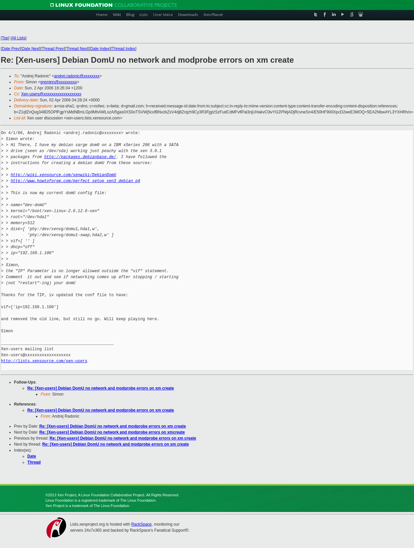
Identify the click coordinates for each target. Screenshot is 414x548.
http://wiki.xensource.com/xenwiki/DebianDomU (63, 175)
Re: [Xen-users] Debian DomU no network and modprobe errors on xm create (100, 388)
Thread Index (124, 48)
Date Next (30, 48)
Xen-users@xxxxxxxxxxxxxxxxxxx (51, 94)
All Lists (18, 38)
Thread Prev (53, 48)
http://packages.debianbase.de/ (80, 157)
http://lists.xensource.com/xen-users (44, 361)
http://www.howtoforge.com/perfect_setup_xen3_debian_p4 (75, 181)
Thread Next (77, 48)
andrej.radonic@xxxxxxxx (77, 76)
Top (5, 38)
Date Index (100, 48)
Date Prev (10, 48)
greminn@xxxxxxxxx (58, 82)
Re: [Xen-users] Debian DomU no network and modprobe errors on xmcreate (112, 432)
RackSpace (141, 524)
